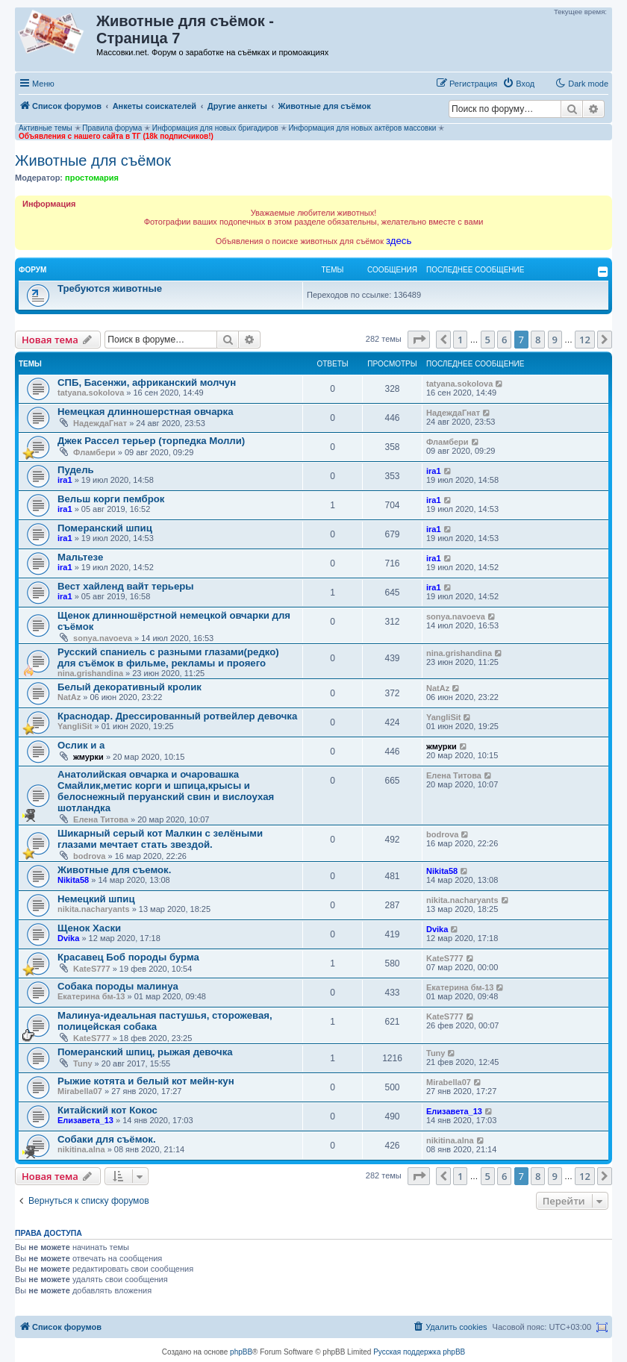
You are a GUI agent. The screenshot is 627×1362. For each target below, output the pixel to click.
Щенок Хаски (89, 928)
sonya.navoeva (102, 638)
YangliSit (74, 726)
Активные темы (45, 128)
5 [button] (487, 339)
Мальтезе (80, 557)
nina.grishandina (90, 673)
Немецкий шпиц (96, 899)
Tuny (82, 1063)
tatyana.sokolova (90, 392)
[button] (419, 340)
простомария (92, 177)
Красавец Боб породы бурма (128, 957)
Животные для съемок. (114, 869)
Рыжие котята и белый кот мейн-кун (145, 1081)
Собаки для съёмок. (106, 1139)
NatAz (69, 697)
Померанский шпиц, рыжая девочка (145, 1052)
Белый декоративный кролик (129, 687)
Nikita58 (73, 879)
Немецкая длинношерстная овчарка (145, 411)
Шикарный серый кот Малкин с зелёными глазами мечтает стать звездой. (160, 839)
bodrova (89, 856)
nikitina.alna (81, 1149)
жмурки (88, 756)
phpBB (241, 1352)
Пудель (75, 469)
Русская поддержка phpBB (419, 1352)
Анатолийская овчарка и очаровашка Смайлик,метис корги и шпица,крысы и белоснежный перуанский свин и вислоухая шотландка (165, 791)
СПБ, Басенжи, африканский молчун (146, 382)
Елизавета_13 (85, 1120)
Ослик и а (80, 745)
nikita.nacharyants (93, 909)
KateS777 (91, 968)
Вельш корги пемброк (110, 498)
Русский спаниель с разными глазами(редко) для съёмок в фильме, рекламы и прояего (168, 657)
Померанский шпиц (104, 528)
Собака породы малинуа (117, 986)
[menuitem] (518, 84)
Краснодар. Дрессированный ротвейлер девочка (177, 716)
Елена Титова (100, 819)
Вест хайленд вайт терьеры (125, 586)
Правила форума (112, 128)
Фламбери (94, 452)
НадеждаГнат (100, 423)
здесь (398, 240)
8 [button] (537, 339)
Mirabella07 (79, 1091)
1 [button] (460, 339)
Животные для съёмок (93, 160)
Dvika (68, 938)
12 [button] (584, 339)
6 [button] (504, 339)
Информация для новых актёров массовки (362, 128)
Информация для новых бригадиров (215, 128)
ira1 (64, 479)
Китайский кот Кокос (107, 1110)
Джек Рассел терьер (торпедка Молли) (151, 440)
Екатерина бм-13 (91, 996)
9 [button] (555, 339)
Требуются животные (109, 288)
